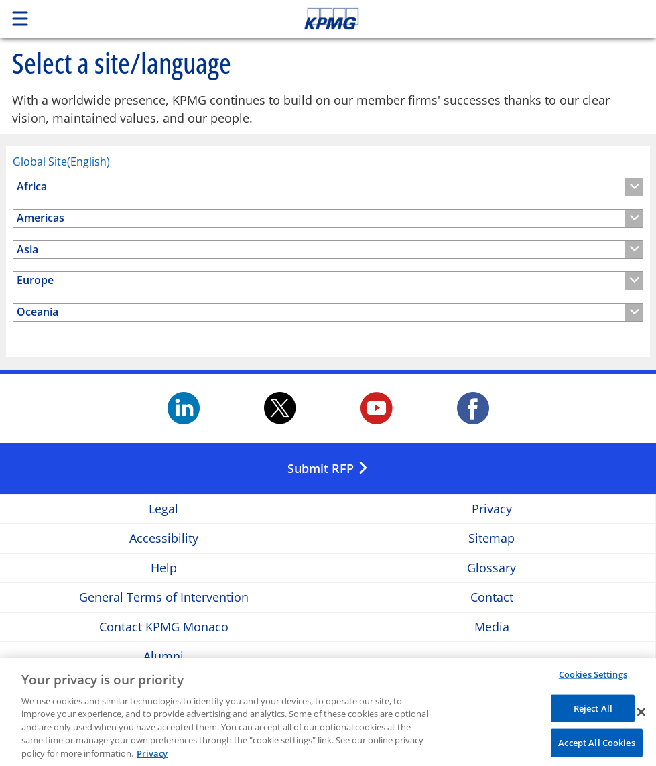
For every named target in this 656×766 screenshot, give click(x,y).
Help (164, 568)
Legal (163, 509)
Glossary (491, 568)
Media (491, 627)
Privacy (492, 509)
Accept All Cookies (596, 746)
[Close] (641, 715)
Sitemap (491, 538)
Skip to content (460, 18)
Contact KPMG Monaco (163, 627)
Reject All (593, 711)
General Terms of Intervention (164, 597)
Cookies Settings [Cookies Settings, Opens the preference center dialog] (593, 677)
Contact (491, 597)
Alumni (163, 656)
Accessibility (163, 538)
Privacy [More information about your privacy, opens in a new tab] (152, 757)
